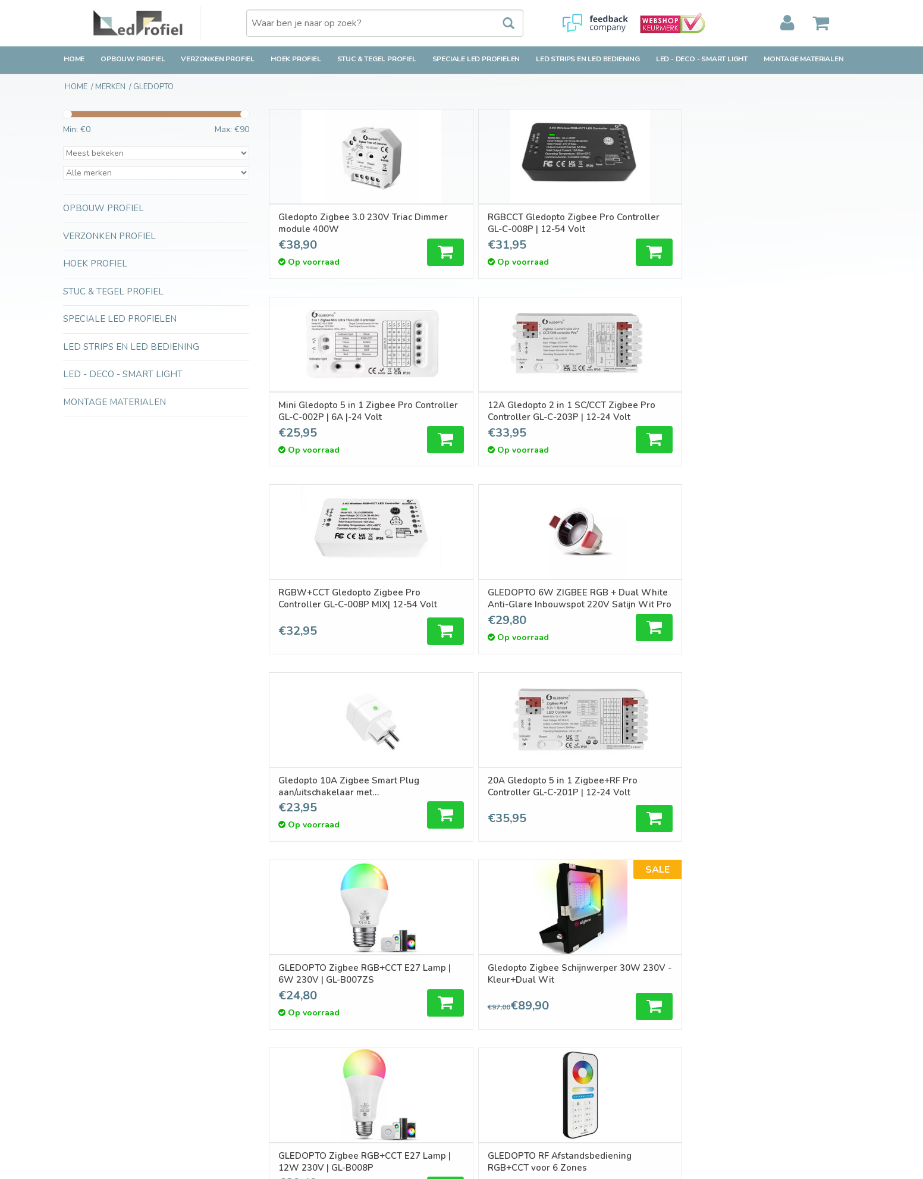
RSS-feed (285, 1041)
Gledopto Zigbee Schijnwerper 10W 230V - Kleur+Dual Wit (335, 787)
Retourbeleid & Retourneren (116, 1013)
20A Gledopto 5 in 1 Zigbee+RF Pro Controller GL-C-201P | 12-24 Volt (778, 411)
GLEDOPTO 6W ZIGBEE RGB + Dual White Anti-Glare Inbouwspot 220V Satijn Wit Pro (488, 411)
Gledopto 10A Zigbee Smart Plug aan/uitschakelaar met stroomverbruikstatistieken (635, 411)
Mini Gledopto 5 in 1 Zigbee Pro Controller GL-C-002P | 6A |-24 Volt (634, 223)
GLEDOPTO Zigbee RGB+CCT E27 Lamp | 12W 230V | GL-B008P (632, 599)
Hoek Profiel (296, 59)
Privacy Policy (88, 1069)
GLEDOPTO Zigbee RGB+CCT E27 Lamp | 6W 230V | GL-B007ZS (333, 599)
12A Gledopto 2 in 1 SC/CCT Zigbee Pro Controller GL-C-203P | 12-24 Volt (783, 223)
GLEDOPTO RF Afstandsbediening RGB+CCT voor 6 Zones (774, 599)
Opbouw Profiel (133, 59)
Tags (276, 1027)
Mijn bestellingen (502, 999)
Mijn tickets (491, 1013)
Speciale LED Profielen (476, 59)
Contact (78, 984)
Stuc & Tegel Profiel (376, 59)
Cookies (78, 1098)
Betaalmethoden (94, 1041)
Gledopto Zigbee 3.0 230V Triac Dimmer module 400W (339, 223)
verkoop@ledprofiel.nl (733, 1033)
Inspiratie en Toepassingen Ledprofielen (343, 1096)
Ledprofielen (291, 1081)
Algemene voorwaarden (109, 1055)
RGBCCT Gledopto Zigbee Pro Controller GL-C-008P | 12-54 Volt (484, 223)
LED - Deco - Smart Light (702, 59)
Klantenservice (91, 1027)
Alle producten (295, 984)
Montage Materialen (803, 59)
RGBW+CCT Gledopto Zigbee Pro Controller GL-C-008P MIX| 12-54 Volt (339, 411)
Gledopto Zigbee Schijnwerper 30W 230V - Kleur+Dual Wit (483, 599)
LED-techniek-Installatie (313, 1110)
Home (74, 59)
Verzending (84, 999)
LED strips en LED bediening (588, 59)
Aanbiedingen (293, 1013)
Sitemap (78, 1084)
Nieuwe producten (302, 999)
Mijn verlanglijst (499, 1027)
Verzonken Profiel (218, 59)
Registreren (492, 984)
